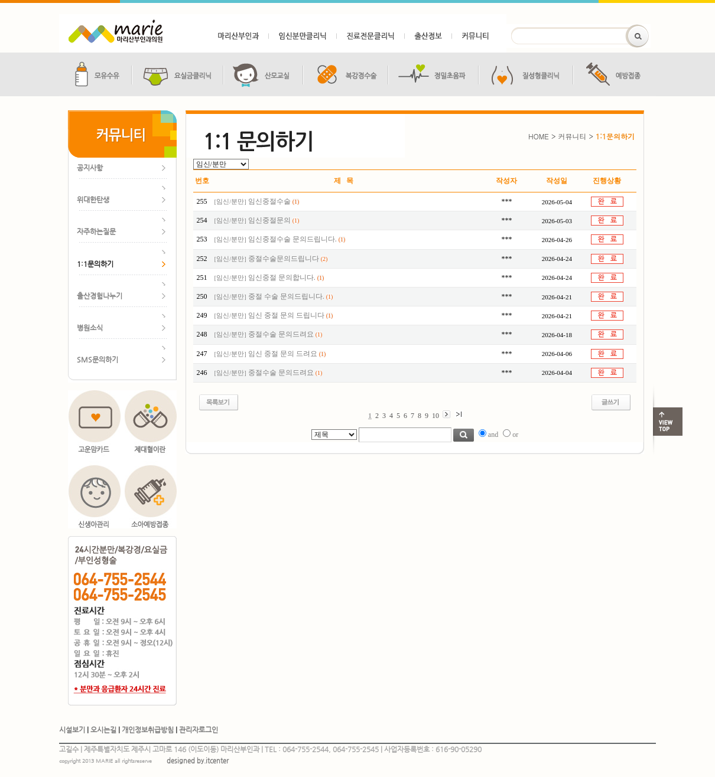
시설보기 (72, 730)
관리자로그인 (198, 730)
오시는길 (103, 730)
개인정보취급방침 (148, 730)
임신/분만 (230, 201)
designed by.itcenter (198, 761)
